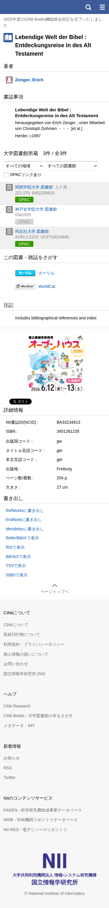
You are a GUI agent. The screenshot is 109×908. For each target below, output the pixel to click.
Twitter (9, 777)
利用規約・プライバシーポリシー (34, 644)
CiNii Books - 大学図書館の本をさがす (38, 715)
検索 (88, 7)
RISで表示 (15, 547)
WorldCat (46, 286)
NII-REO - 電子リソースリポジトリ (35, 829)
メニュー (102, 7)
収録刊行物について (21, 634)
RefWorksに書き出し (25, 510)
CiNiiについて (15, 624)
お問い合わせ (15, 663)
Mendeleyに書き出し (25, 529)
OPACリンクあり (22, 174)
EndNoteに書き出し (24, 519)
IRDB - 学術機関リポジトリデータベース (40, 819)
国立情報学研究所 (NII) (24, 673)
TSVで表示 (16, 565)
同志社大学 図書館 (32, 231)
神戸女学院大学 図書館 (36, 209)
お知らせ (11, 758)
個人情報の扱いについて (25, 654)
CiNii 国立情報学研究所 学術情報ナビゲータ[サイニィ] (25, 7)
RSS (7, 768)
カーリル (46, 273)
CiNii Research (17, 706)
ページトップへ (54, 591)
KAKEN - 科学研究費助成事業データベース (42, 810)
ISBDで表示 (17, 575)
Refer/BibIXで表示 (22, 538)
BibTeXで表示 (18, 556)
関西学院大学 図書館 (34, 187)
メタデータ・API (19, 725)
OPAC (24, 199)
